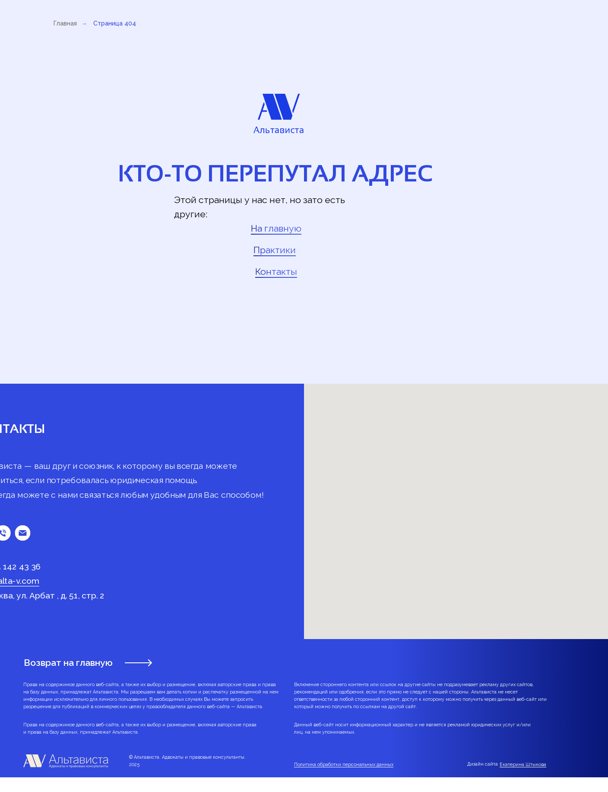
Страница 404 (114, 23)
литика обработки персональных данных (346, 764)
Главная (65, 23)
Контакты (276, 271)
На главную (276, 228)
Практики (274, 250)
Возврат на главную (68, 662)
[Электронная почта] (22, 533)
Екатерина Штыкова (523, 764)
